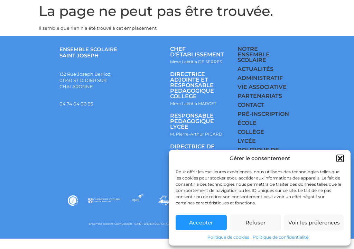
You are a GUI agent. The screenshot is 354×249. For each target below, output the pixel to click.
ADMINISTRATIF (260, 78)
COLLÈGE (250, 132)
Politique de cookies (228, 237)
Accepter (201, 222)
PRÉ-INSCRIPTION (263, 114)
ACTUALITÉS (255, 69)
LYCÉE (246, 141)
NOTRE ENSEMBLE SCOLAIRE (253, 54)
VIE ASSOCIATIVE (262, 87)
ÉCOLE (247, 123)
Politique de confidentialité (280, 237)
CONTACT (250, 105)
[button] (340, 158)
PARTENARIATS (259, 96)
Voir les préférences (314, 222)
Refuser (255, 222)
